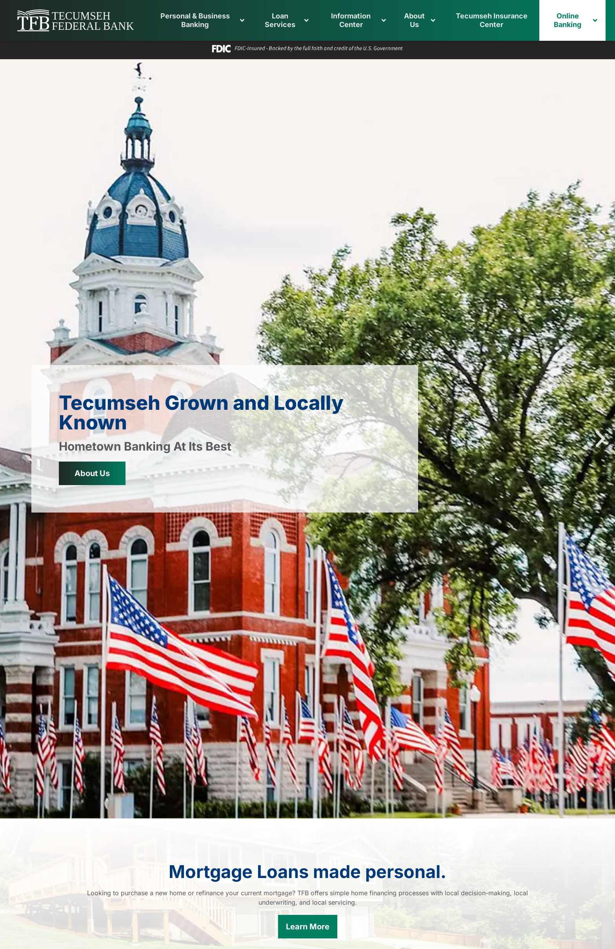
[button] (299, 812)
